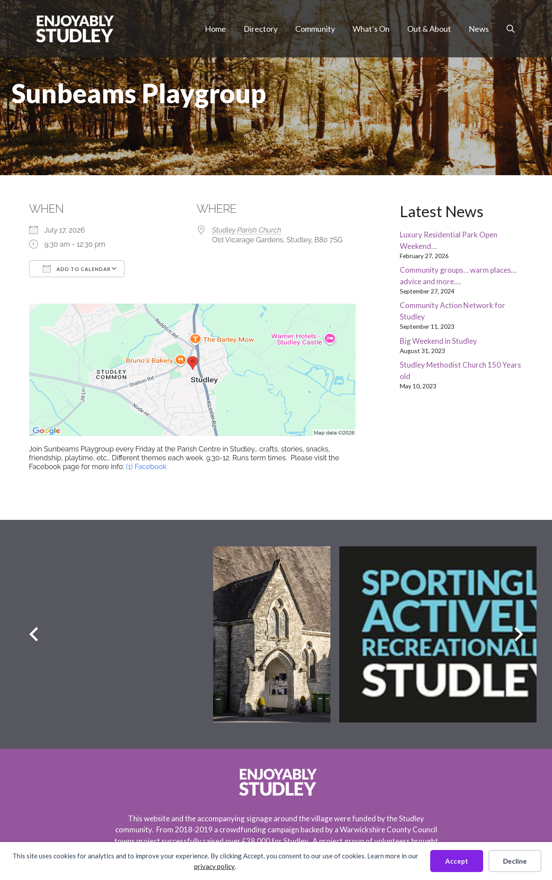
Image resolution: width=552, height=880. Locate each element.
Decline (515, 861)
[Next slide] (518, 634)
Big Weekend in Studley (438, 341)
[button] (510, 28)
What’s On (371, 29)
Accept (456, 861)
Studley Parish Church (247, 230)
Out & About (429, 29)
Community (315, 29)
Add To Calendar (77, 269)
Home (215, 29)
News (479, 29)
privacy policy (214, 866)
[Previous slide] (33, 634)
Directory (261, 29)
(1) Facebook (146, 467)
